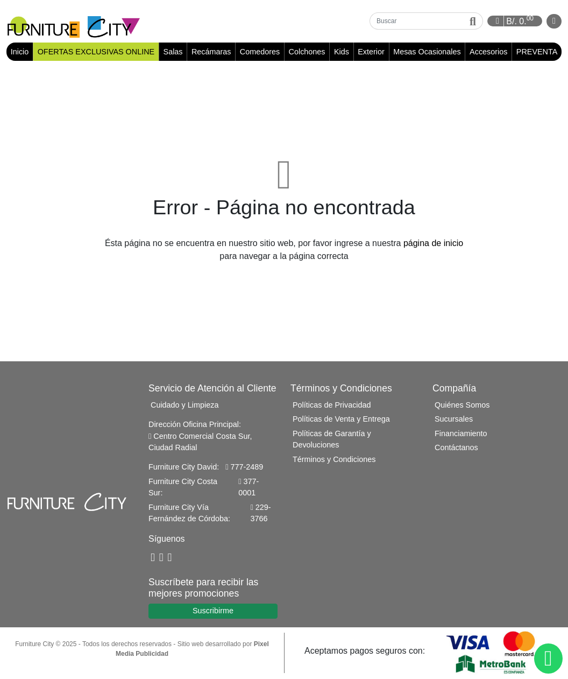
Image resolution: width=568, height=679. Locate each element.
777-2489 (244, 468)
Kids (341, 52)
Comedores (260, 52)
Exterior (371, 52)
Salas (173, 52)
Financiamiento (461, 434)
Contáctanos (456, 448)
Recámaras (211, 52)
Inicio (22, 52)
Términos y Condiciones (334, 460)
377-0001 (248, 488)
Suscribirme (213, 611)
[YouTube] (161, 558)
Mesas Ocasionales (427, 52)
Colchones (307, 52)
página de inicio (433, 243)
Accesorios (488, 52)
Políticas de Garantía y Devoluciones (332, 440)
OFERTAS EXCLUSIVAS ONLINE (96, 52)
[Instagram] (170, 558)
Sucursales (454, 420)
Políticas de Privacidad (332, 405)
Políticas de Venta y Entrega (341, 420)
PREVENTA (537, 52)
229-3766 (261, 513)
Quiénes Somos (462, 405)
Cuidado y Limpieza (184, 405)
